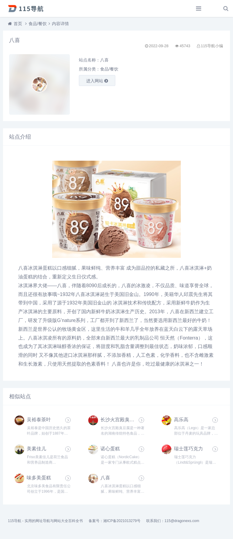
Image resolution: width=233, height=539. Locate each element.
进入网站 (97, 80)
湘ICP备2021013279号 (121, 521)
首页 (18, 23)
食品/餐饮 (38, 23)
